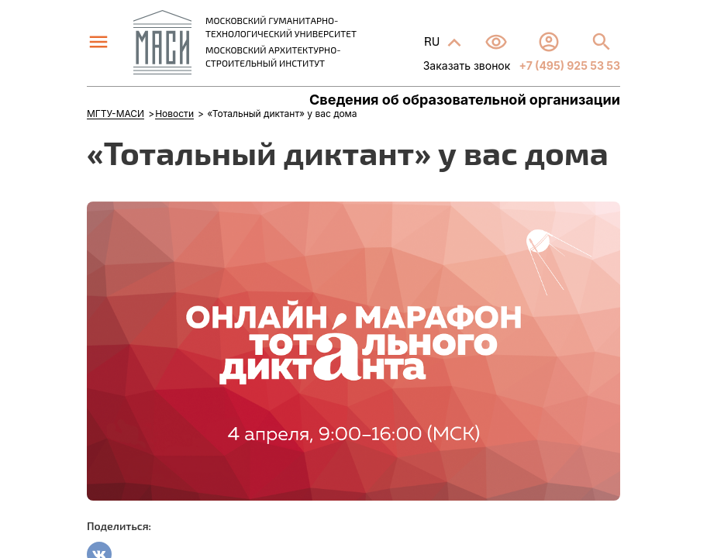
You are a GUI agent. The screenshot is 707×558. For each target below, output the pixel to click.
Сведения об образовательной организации (464, 100)
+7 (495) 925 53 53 (568, 65)
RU (433, 40)
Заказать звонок (467, 65)
